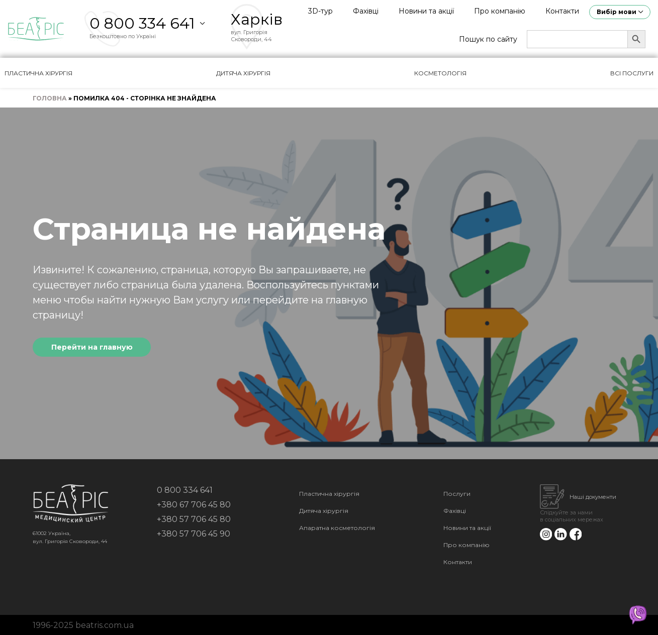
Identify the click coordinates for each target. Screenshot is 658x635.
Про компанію (499, 11)
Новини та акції (426, 11)
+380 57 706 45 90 (193, 534)
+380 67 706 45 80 (194, 504)
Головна (50, 98)
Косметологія (440, 73)
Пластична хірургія (38, 73)
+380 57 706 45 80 (194, 519)
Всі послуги (631, 73)
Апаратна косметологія (337, 528)
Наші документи (593, 496)
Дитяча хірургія (243, 73)
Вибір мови (616, 12)
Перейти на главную (92, 347)
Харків (257, 19)
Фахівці (366, 11)
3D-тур (320, 11)
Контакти (562, 11)
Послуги (457, 493)
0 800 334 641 (142, 23)
